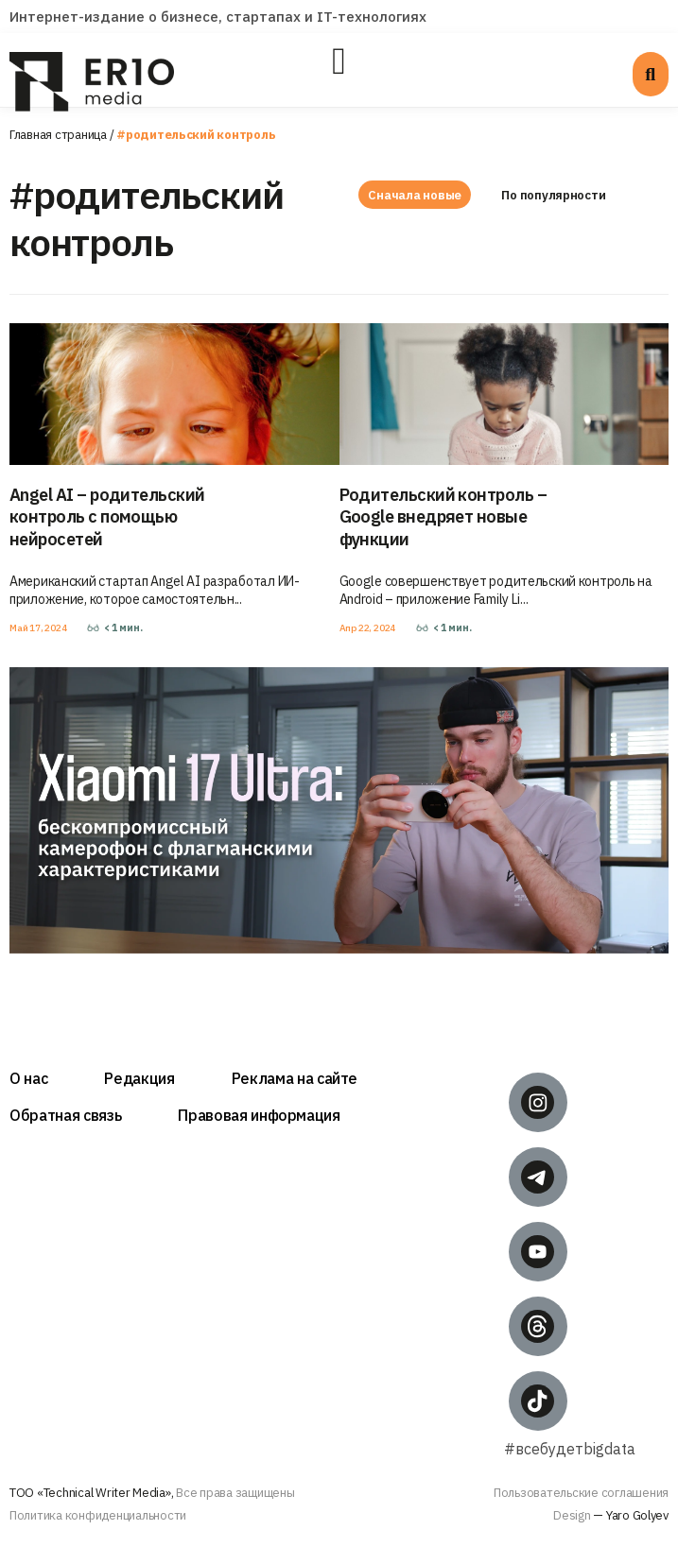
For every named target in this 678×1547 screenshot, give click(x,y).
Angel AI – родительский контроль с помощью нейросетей (107, 517)
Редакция (139, 1078)
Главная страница (58, 135)
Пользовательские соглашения (581, 1493)
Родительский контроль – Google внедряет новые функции (443, 517)
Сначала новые (414, 195)
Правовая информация (259, 1115)
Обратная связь (65, 1115)
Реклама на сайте (295, 1078)
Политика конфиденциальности (97, 1515)
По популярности (555, 195)
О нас (28, 1078)
